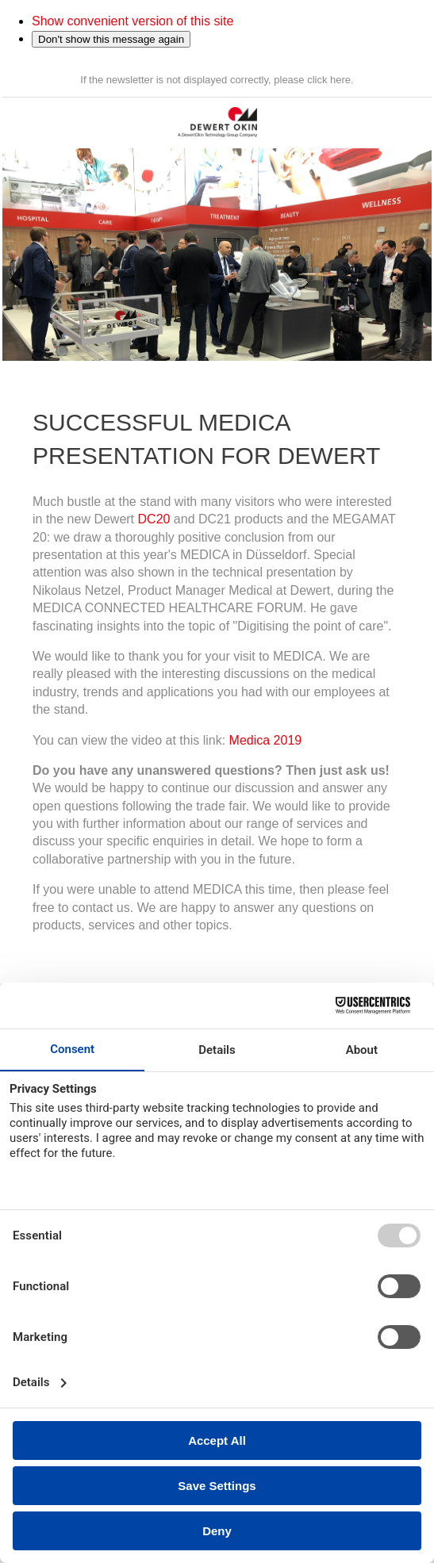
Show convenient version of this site (132, 21)
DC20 (154, 519)
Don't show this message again (111, 39)
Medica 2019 (265, 740)
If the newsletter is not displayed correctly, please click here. (216, 80)
